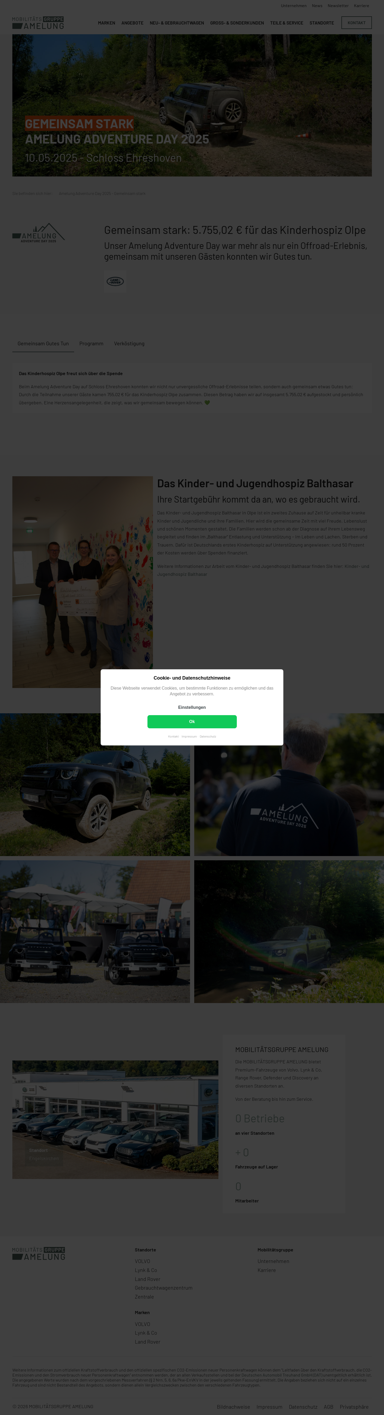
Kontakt (173, 736)
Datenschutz (208, 736)
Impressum (189, 736)
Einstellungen (192, 707)
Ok (192, 722)
